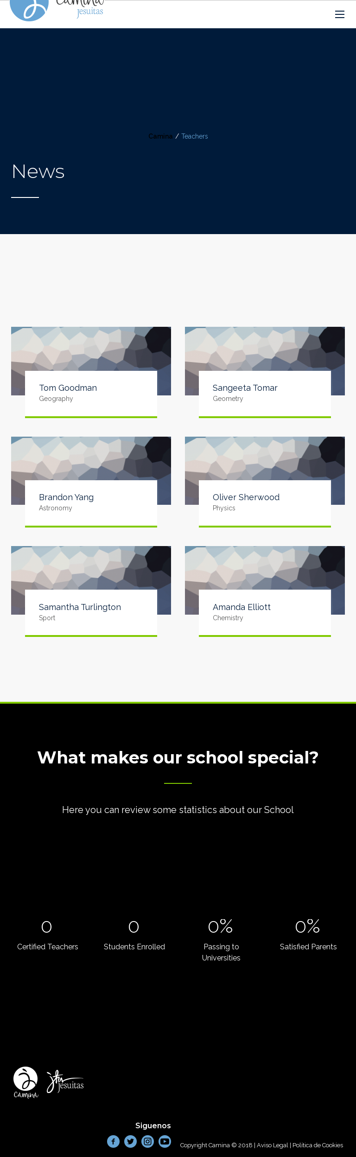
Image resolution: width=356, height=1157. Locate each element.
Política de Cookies (317, 1145)
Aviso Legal (272, 1145)
